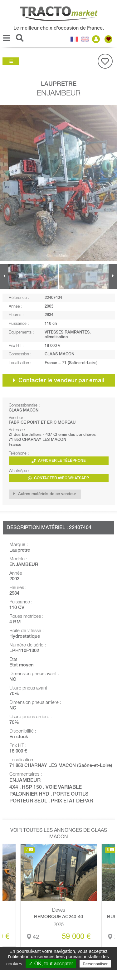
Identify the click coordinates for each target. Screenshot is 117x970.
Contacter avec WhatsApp (58, 478)
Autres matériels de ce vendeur (44, 494)
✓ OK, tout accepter (51, 963)
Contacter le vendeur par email (59, 380)
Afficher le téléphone (59, 461)
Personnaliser (95, 964)
